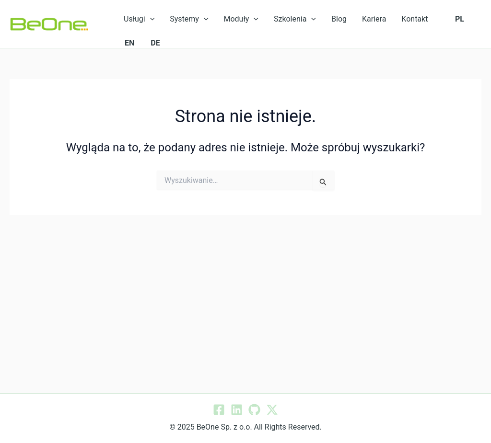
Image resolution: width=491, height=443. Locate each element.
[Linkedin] (237, 410)
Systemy (189, 19)
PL (459, 18)
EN (129, 42)
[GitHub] (254, 410)
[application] (150, 19)
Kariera (374, 18)
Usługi (139, 19)
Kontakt (414, 18)
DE (155, 42)
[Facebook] (219, 410)
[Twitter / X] (272, 410)
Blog (339, 18)
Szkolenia (295, 19)
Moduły (241, 19)
